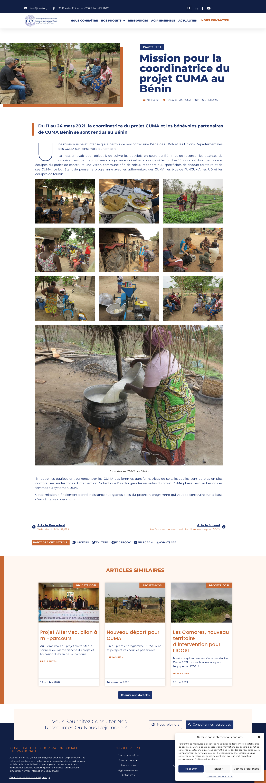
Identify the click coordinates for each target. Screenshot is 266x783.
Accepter (191, 768)
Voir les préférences (246, 768)
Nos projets (113, 21)
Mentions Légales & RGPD (220, 776)
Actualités (187, 20)
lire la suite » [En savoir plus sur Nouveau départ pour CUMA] (116, 657)
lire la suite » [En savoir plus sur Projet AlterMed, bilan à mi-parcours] (50, 661)
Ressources (138, 20)
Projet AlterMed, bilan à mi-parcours (70, 635)
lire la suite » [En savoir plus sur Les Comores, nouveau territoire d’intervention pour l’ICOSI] (182, 673)
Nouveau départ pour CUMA (134, 635)
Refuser (218, 768)
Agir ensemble (163, 20)
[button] (259, 737)
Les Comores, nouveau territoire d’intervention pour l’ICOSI (202, 641)
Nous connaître (84, 20)
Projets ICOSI (152, 47)
